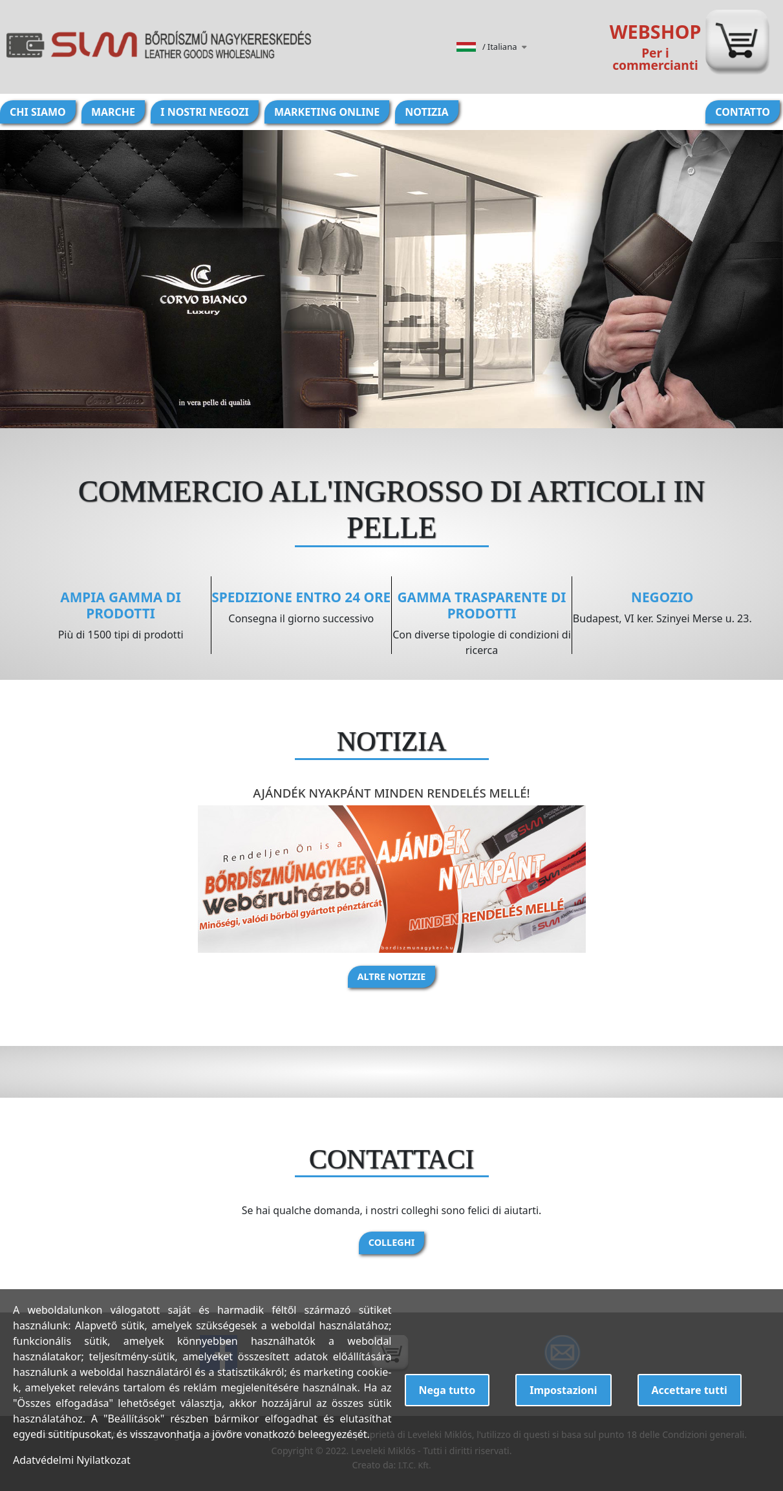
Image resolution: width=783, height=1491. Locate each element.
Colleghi (392, 1242)
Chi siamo (38, 112)
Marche (113, 112)
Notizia (426, 112)
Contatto (742, 112)
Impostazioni (563, 1390)
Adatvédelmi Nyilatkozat (72, 1460)
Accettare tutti (689, 1390)
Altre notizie (392, 976)
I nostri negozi (204, 112)
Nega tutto (447, 1390)
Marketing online (327, 112)
